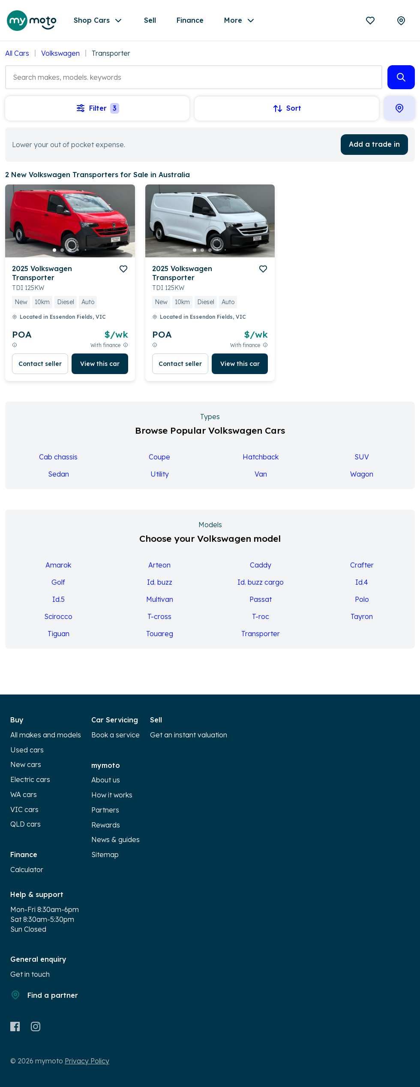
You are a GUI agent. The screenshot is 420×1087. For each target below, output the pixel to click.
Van (261, 474)
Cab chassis (58, 457)
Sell (150, 20)
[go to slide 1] (54, 250)
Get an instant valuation (188, 735)
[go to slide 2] (62, 250)
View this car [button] (100, 364)
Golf (58, 582)
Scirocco (58, 616)
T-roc (260, 616)
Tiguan (58, 633)
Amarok (58, 565)
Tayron (362, 616)
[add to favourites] (123, 269)
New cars (25, 764)
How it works (111, 795)
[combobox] (193, 77)
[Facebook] (15, 1026)
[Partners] (401, 20)
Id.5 (58, 599)
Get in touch (30, 974)
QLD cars (25, 824)
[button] (401, 77)
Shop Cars (98, 20)
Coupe (159, 457)
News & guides (115, 839)
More (240, 20)
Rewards (105, 825)
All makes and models (45, 735)
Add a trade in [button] (374, 144)
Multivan (159, 599)
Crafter (362, 565)
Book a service (115, 735)
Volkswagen (60, 53)
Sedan (58, 474)
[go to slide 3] (70, 250)
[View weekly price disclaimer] (14, 345)
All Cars (17, 53)
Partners (105, 810)
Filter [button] (97, 108)
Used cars (27, 750)
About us (105, 780)
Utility (159, 474)
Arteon (159, 565)
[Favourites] (370, 20)
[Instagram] (35, 1026)
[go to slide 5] (85, 250)
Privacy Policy (87, 1061)
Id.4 (361, 582)
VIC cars (24, 809)
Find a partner (44, 995)
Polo (362, 599)
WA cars (23, 794)
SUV (361, 457)
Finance (190, 20)
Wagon (361, 474)
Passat (260, 599)
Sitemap (105, 854)
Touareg (159, 633)
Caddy (260, 565)
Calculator (26, 869)
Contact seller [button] (40, 364)
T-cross (159, 616)
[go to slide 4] (77, 250)
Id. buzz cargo (260, 582)
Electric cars (30, 779)
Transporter (260, 633)
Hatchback (261, 457)
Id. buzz (159, 582)
